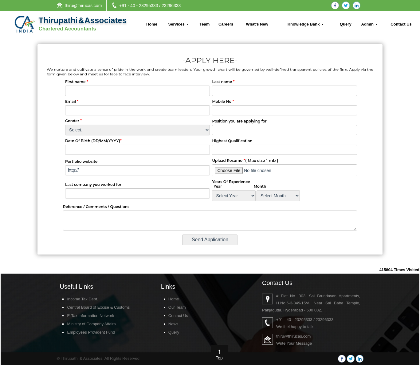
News (164, 324)
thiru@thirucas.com (83, 5)
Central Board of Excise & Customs (89, 307)
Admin (369, 24)
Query (345, 24)
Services (178, 24)
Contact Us (401, 24)
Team (204, 24)
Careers (225, 24)
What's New (257, 24)
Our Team (168, 307)
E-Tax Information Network (81, 315)
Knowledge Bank (306, 24)
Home (151, 24)
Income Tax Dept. (73, 299)
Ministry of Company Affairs (82, 324)
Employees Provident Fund (82, 332)
